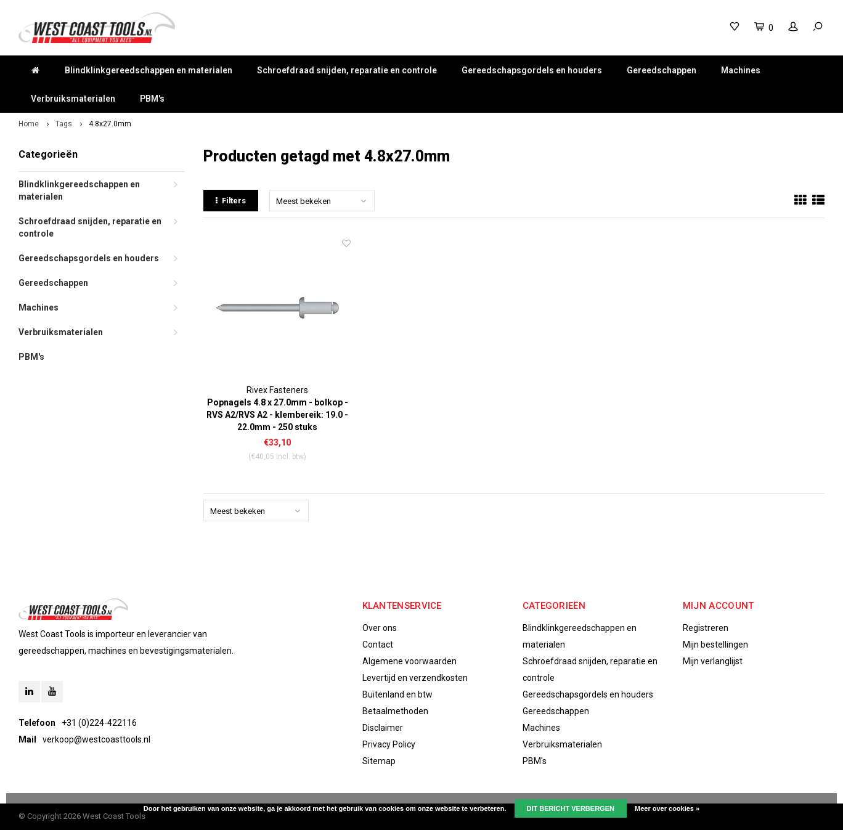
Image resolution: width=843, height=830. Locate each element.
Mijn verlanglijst (713, 661)
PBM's (152, 99)
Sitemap (379, 761)
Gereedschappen (661, 70)
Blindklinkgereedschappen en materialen (148, 70)
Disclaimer (382, 728)
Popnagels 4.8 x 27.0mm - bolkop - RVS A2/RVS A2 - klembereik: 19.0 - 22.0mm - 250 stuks (277, 414)
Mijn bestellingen (715, 644)
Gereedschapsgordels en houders (532, 70)
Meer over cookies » (667, 808)
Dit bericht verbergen (570, 808)
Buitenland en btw (397, 694)
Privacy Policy (388, 744)
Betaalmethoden (395, 711)
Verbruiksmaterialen (73, 99)
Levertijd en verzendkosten (415, 678)
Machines (740, 70)
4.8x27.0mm (110, 124)
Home (28, 124)
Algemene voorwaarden (409, 661)
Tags (63, 124)
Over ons (379, 628)
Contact (377, 644)
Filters (231, 200)
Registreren (705, 628)
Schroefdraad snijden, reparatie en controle (347, 70)
